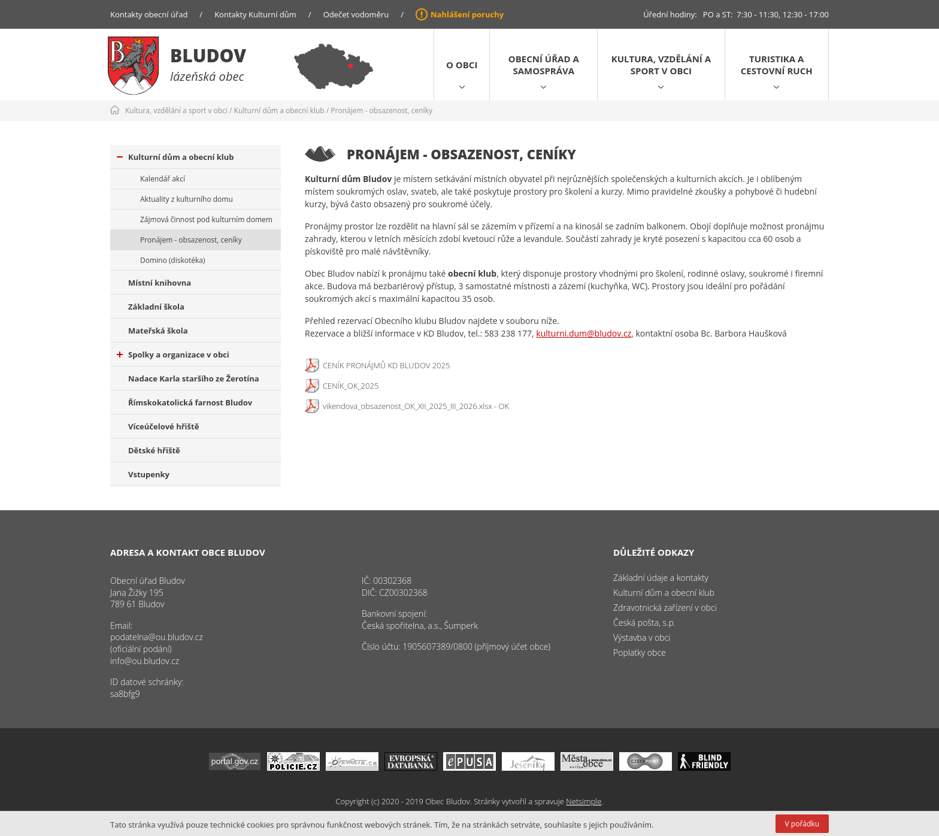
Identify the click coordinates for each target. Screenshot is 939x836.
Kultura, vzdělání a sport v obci (661, 65)
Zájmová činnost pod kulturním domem (206, 219)
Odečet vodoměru (356, 14)
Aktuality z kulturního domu (186, 199)
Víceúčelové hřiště (163, 426)
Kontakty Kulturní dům (255, 14)
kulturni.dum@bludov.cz (583, 333)
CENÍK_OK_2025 (350, 385)
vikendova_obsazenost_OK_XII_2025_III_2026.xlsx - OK (416, 406)
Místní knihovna (159, 282)
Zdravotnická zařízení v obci (665, 607)
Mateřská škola (157, 330)
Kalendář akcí (162, 179)
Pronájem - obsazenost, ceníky (381, 110)
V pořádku (802, 824)
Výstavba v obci (641, 637)
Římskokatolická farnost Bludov (190, 402)
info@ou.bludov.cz (144, 661)
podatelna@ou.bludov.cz (156, 637)
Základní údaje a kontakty (660, 577)
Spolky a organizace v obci (173, 354)
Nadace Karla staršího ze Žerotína (193, 378)
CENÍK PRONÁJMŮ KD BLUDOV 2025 (386, 365)
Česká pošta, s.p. (644, 622)
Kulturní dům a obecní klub (279, 110)
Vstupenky (148, 474)
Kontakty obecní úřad (148, 14)
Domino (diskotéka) (172, 260)
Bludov (208, 55)
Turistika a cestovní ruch (777, 65)
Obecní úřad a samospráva (543, 65)
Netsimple (583, 801)
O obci (461, 65)
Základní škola (156, 306)
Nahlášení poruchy (467, 14)
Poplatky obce (639, 652)
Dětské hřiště (154, 450)
